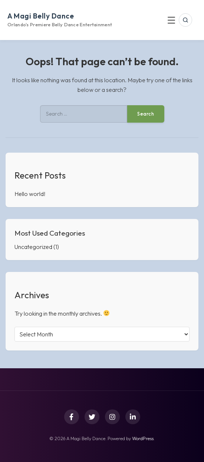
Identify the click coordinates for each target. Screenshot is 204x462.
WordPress (143, 438)
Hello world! (29, 193)
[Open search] (185, 20)
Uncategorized (33, 246)
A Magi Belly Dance (40, 15)
